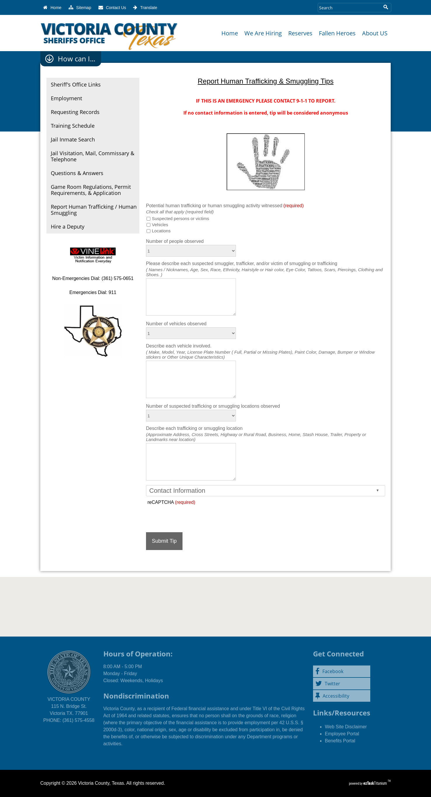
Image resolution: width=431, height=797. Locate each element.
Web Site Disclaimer (346, 726)
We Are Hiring (263, 33)
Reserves (300, 33)
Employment (66, 98)
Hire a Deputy (67, 226)
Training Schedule (73, 125)
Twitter (327, 683)
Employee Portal (342, 733)
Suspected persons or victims (180, 218)
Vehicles (160, 224)
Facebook (329, 671)
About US (374, 33)
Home (229, 33)
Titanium (375, 783)
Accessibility (332, 695)
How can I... (76, 58)
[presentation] (190, 516)
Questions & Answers (77, 173)
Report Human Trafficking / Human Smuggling (94, 209)
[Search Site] (349, 7)
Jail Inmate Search (73, 139)
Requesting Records (75, 111)
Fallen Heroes (337, 33)
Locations (161, 230)
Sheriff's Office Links (76, 84)
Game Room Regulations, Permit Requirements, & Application (91, 189)
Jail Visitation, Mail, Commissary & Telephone (92, 156)
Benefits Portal (340, 740)
